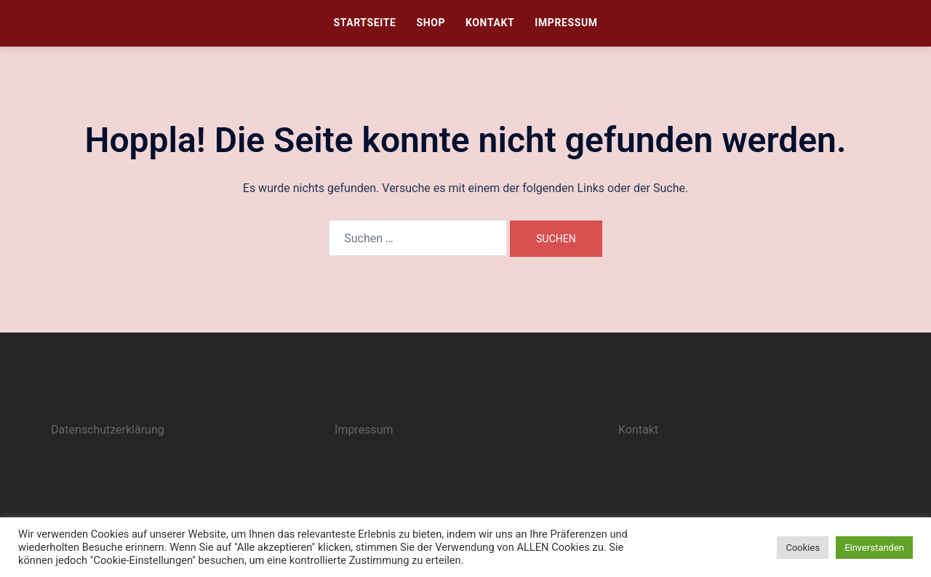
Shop (430, 22)
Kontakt (490, 22)
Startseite (364, 22)
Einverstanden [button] (874, 547)
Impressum (566, 22)
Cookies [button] (803, 547)
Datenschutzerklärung (107, 430)
